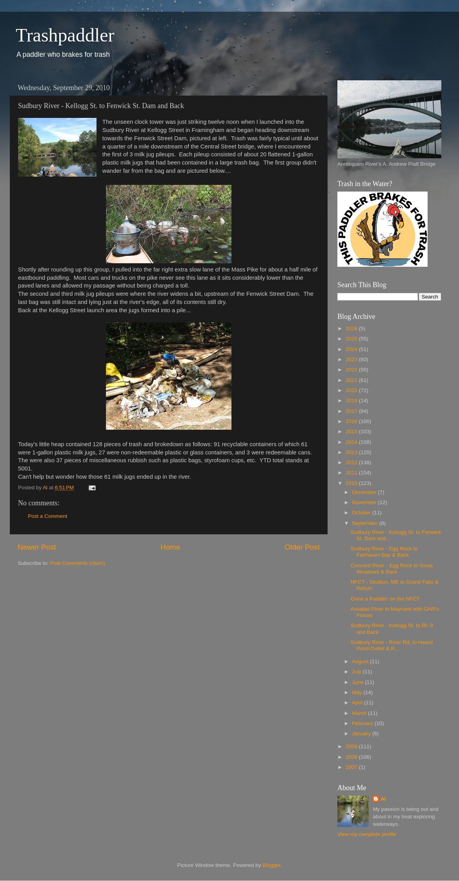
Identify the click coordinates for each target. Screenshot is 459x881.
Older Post (302, 547)
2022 (352, 370)
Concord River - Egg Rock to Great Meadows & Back (392, 569)
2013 (352, 452)
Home (170, 547)
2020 (352, 390)
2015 (352, 431)
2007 (352, 767)
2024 (352, 349)
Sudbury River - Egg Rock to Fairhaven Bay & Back (384, 552)
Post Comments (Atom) (77, 563)
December (365, 492)
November (365, 502)
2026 (352, 328)
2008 (352, 757)
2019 (352, 400)
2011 (352, 473)
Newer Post (37, 547)
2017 (352, 411)
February (363, 723)
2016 (352, 421)
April (358, 703)
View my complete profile (366, 834)
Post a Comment (47, 516)
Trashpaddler (65, 35)
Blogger (271, 865)
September (365, 523)
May (357, 692)
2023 (352, 359)
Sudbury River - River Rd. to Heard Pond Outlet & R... (392, 645)
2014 (352, 442)
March (360, 713)
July (357, 672)
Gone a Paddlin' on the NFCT (385, 599)
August (361, 661)
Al (383, 799)
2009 (352, 746)
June (358, 682)
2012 (352, 462)
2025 (352, 339)
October (362, 513)
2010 (352, 483)
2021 (352, 380)
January (362, 733)
